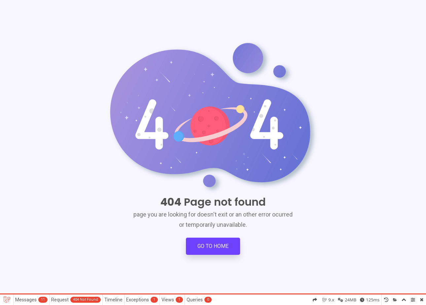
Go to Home (213, 246)
